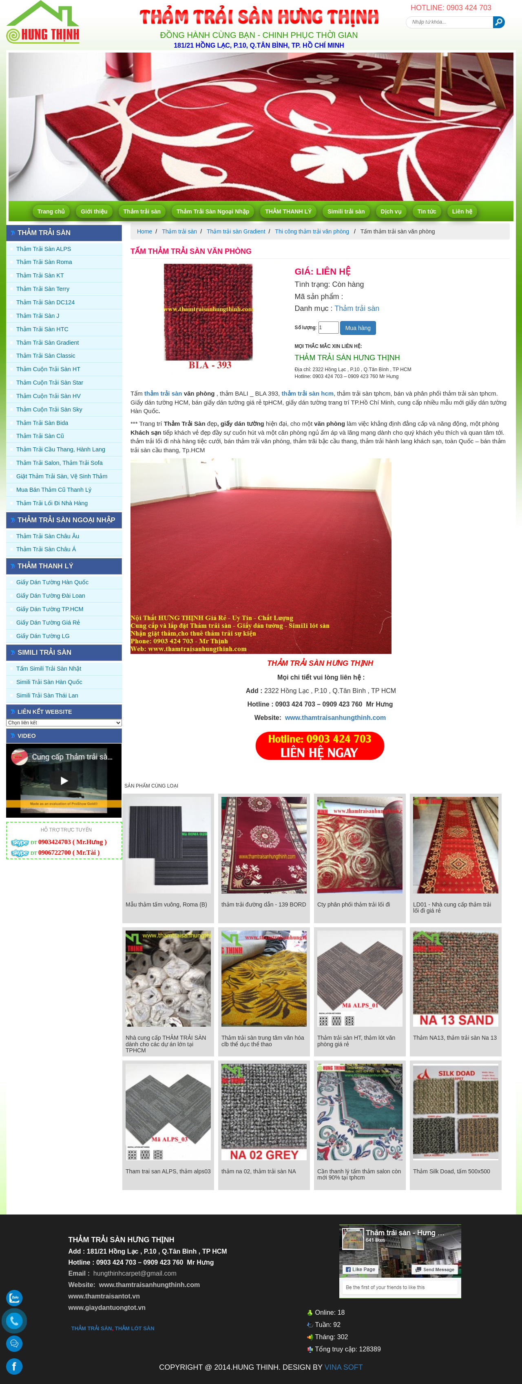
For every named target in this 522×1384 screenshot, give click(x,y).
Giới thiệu (94, 211)
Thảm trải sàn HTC (42, 329)
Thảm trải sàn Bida (42, 423)
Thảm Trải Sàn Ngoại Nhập (213, 211)
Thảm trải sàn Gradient (47, 342)
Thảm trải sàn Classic (45, 355)
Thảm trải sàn (142, 211)
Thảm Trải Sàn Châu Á (46, 549)
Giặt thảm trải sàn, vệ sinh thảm (61, 476)
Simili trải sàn (346, 211)
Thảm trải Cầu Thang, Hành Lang (60, 449)
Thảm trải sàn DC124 (45, 302)
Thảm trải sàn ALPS (43, 249)
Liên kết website (45, 712)
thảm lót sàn (135, 1328)
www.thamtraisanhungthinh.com (335, 717)
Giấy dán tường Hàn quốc (52, 582)
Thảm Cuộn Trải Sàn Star (49, 382)
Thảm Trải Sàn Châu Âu (47, 536)
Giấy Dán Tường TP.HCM (50, 609)
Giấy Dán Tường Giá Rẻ (48, 622)
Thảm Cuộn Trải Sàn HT (48, 369)
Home (144, 231)
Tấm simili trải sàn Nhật (48, 668)
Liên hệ (462, 211)
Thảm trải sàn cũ (40, 436)
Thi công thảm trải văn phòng (313, 231)
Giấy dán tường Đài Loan (50, 595)
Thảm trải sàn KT (40, 275)
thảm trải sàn (163, 393)
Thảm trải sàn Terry (42, 289)
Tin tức (427, 211)
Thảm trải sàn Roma (44, 262)
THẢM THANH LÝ (288, 211)
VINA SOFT (344, 1367)
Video (27, 736)
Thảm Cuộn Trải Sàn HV (48, 396)
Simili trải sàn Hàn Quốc (49, 682)
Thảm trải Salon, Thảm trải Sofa (59, 463)
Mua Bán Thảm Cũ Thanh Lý (53, 489)
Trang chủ (51, 211)
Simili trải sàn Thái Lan (47, 695)
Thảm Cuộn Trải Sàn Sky (49, 409)
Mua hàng (358, 328)
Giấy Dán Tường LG (43, 636)
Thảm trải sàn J (38, 315)
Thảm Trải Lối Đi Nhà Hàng (52, 503)
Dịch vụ (391, 211)
